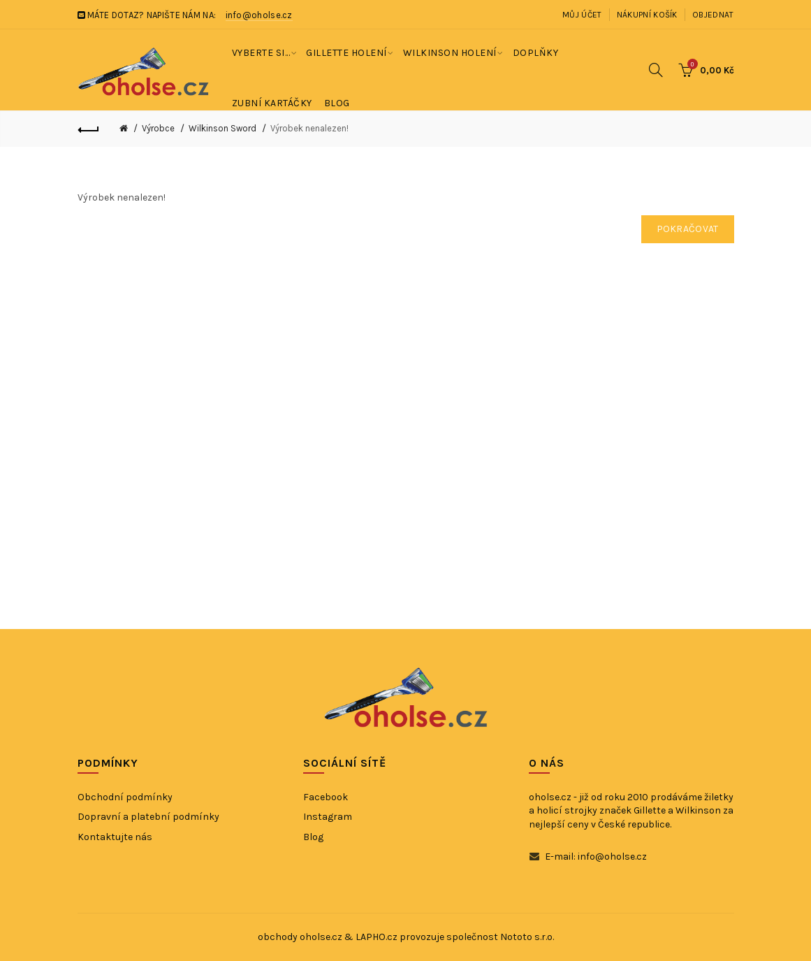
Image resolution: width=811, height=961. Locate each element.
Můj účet (581, 15)
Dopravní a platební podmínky (148, 817)
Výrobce (158, 128)
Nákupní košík (647, 15)
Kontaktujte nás (115, 837)
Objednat (712, 15)
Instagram (327, 817)
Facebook (325, 797)
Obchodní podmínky (125, 797)
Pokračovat (688, 229)
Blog (313, 837)
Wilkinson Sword (222, 128)
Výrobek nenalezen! (309, 128)
